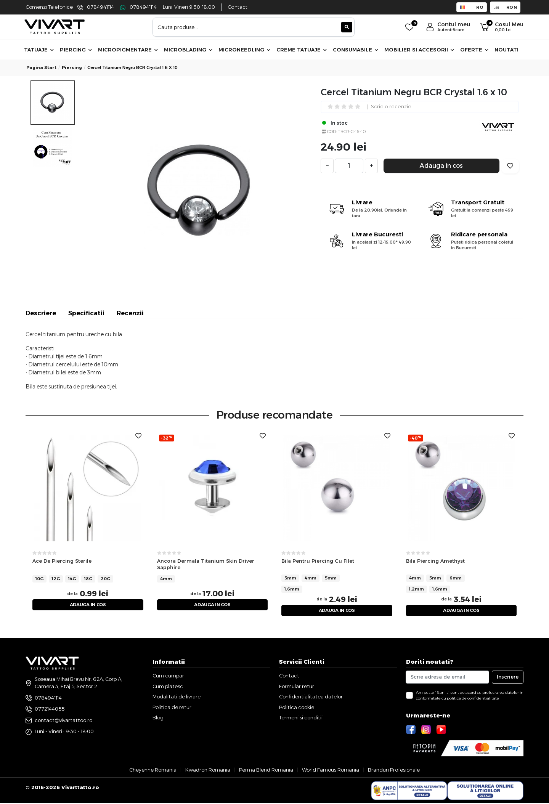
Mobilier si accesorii (419, 50)
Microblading (188, 50)
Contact (237, 7)
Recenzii (130, 313)
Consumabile (355, 50)
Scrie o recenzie (391, 106)
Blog (158, 719)
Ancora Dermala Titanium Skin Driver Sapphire (205, 564)
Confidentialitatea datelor (311, 698)
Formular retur (296, 687)
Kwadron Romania (207, 770)
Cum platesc (167, 687)
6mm (455, 578)
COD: (332, 131)
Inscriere (507, 678)
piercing (72, 67)
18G (88, 578)
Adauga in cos (441, 165)
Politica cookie (296, 708)
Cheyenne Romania (153, 770)
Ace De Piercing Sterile (62, 561)
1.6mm (291, 589)
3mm (290, 578)
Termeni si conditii (301, 719)
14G (72, 578)
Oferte (474, 50)
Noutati (506, 50)
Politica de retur (171, 708)
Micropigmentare (128, 50)
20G (105, 578)
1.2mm (416, 589)
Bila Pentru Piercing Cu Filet (317, 561)
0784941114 (100, 7)
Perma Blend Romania (266, 770)
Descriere (41, 313)
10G (39, 578)
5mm (331, 578)
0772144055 (49, 709)
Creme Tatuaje (301, 50)
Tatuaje (39, 50)
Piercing (76, 50)
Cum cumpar (168, 677)
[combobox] (253, 27)
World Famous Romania (330, 770)
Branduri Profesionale (394, 770)
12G (56, 578)
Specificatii (86, 313)
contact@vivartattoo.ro (63, 721)
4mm (166, 578)
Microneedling (244, 50)
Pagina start (41, 67)
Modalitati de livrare (176, 698)
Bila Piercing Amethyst (435, 561)
